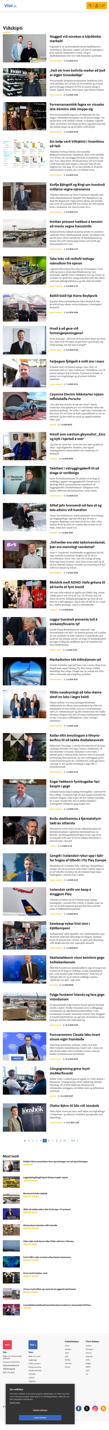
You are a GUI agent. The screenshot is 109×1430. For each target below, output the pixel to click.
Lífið (69, 1364)
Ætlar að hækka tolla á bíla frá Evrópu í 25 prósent (47, 1217)
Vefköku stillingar (23, 1418)
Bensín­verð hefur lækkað (35, 1201)
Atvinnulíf (54, 461)
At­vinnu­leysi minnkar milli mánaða (40, 1233)
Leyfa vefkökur (57, 1418)
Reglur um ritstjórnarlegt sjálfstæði (14, 1365)
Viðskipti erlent (57, 653)
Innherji (90, 1353)
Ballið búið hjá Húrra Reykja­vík (73, 298)
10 (64, 1148)
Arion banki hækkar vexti (35, 1281)
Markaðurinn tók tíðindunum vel (75, 664)
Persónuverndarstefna (13, 1370)
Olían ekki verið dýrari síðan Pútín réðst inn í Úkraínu (48, 1249)
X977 (89, 1379)
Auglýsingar (36, 1368)
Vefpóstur (35, 1390)
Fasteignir (91, 1357)
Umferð (34, 1386)
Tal (88, 1383)
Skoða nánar (15, 1410)
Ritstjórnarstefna (38, 1375)
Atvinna (90, 1361)
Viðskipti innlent (57, 61)
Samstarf (54, 426)
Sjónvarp (71, 1372)
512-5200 (39, 1364)
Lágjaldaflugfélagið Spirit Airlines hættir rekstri (45, 1185)
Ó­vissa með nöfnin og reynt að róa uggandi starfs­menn (49, 1297)
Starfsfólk (35, 1382)
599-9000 (11, 1381)
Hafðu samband (38, 1371)
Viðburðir (91, 1364)
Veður (89, 1368)
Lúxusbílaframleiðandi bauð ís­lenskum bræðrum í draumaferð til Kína (57, 1313)
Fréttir (69, 1353)
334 (73, 1148)
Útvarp (70, 1375)
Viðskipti (54, 851)
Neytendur (54, 991)
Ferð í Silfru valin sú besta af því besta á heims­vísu (47, 1265)
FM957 (90, 1375)
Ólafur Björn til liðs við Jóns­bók (74, 1113)
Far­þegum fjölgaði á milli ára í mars (77, 364)
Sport (69, 1361)
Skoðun (70, 1368)
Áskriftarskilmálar (38, 1379)
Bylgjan (90, 1372)
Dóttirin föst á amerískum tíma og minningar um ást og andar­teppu (55, 1169)
